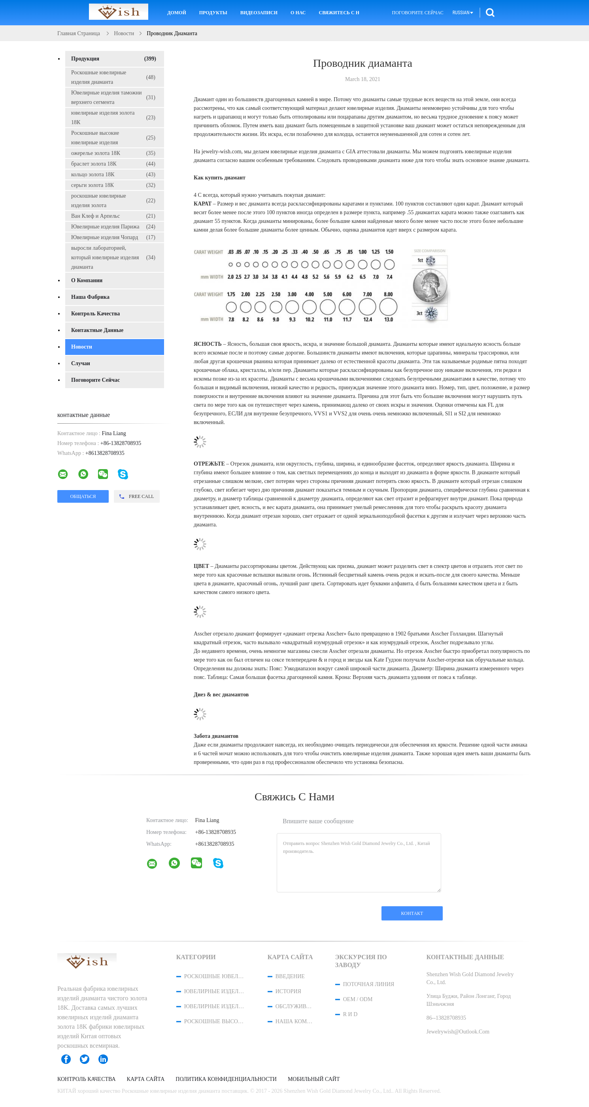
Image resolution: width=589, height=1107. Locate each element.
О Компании (86, 280)
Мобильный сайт (314, 1079)
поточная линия (369, 984)
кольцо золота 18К (113, 174)
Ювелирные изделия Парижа (113, 227)
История (288, 991)
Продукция (113, 59)
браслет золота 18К (113, 164)
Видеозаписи (259, 12)
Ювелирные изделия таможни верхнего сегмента (113, 97)
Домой (176, 12)
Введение (290, 976)
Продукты (213, 12)
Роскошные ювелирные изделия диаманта (113, 77)
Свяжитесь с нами (339, 12)
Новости (81, 347)
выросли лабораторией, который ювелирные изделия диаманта (113, 257)
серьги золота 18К (113, 185)
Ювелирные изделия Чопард (113, 237)
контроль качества (95, 314)
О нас (298, 12)
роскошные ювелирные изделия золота (113, 200)
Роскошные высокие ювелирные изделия (113, 137)
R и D (350, 1014)
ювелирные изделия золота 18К (113, 117)
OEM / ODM (358, 999)
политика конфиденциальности (226, 1079)
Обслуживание (295, 1006)
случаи (80, 363)
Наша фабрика (90, 297)
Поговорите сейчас (417, 12)
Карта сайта (146, 1079)
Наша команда (295, 1021)
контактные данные (97, 330)
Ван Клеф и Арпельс (113, 216)
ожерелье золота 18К (113, 153)
